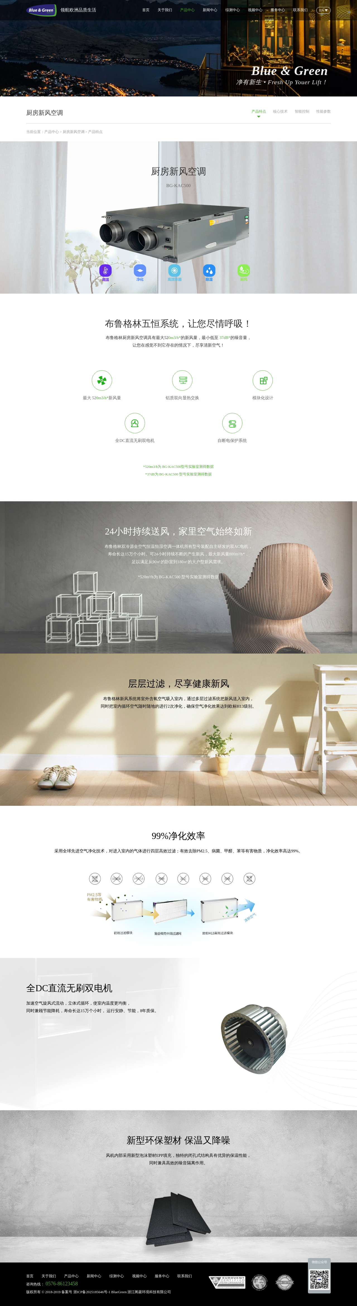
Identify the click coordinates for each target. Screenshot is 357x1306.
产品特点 (259, 113)
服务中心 (278, 10)
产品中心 (187, 10)
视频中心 (255, 10)
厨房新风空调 (74, 132)
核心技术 (280, 113)
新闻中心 (210, 10)
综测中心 (232, 10)
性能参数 (323, 113)
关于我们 (165, 10)
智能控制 (302, 113)
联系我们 (300, 10)
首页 (145, 10)
